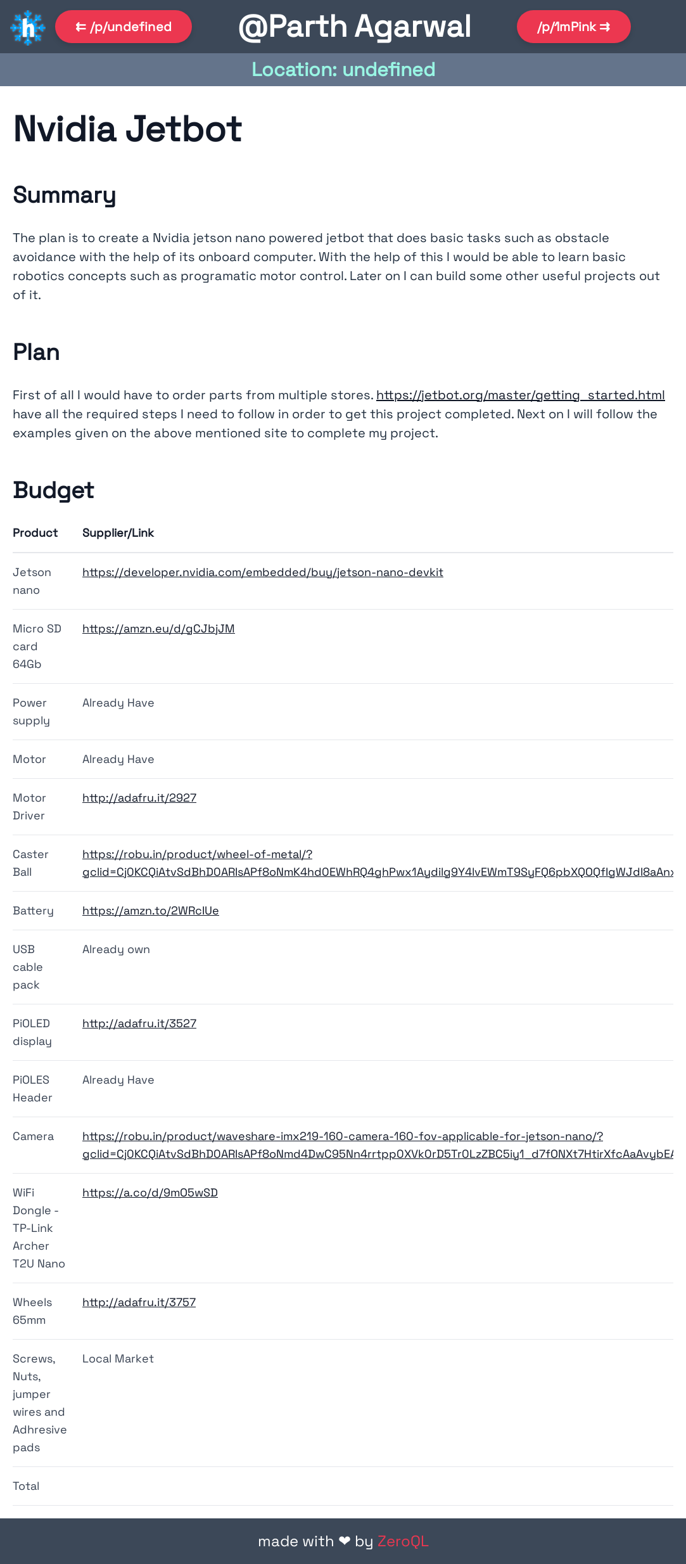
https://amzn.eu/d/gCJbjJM (158, 628)
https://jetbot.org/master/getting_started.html (520, 395)
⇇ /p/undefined (123, 26)
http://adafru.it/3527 (139, 1023)
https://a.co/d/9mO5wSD (150, 1192)
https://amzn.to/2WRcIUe (150, 910)
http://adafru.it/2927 (139, 797)
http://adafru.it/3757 (139, 1302)
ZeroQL (403, 1541)
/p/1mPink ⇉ (574, 26)
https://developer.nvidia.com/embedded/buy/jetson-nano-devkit (262, 572)
